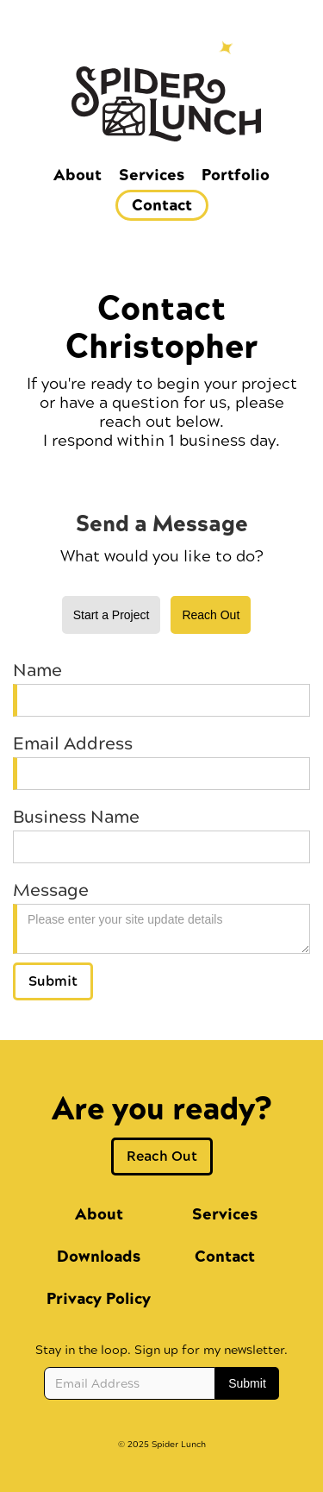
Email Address (73, 744)
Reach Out (162, 1156)
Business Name (76, 817)
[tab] (111, 615)
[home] (162, 116)
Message (51, 891)
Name (37, 671)
